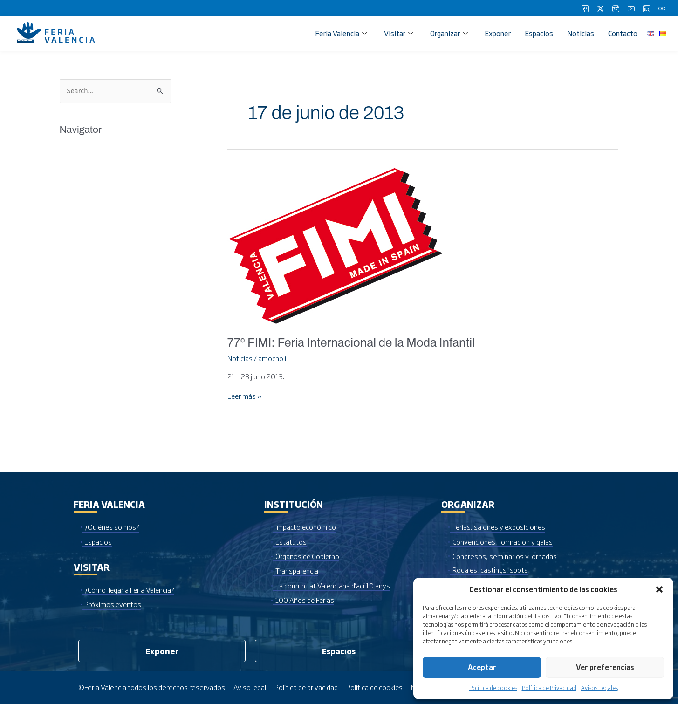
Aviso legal (250, 687)
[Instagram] (616, 8)
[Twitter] (600, 8)
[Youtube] (631, 8)
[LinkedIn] (646, 8)
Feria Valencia (341, 33)
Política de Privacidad (549, 687)
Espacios (539, 33)
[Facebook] (585, 8)
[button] (659, 589)
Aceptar (482, 667)
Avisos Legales (599, 687)
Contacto (622, 33)
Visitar (398, 33)
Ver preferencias (605, 667)
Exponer (498, 33)
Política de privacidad (307, 687)
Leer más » (244, 396)
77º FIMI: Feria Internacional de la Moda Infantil (352, 342)
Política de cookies (493, 687)
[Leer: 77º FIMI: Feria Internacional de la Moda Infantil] (335, 243)
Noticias (580, 33)
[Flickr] (662, 8)
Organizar (449, 33)
